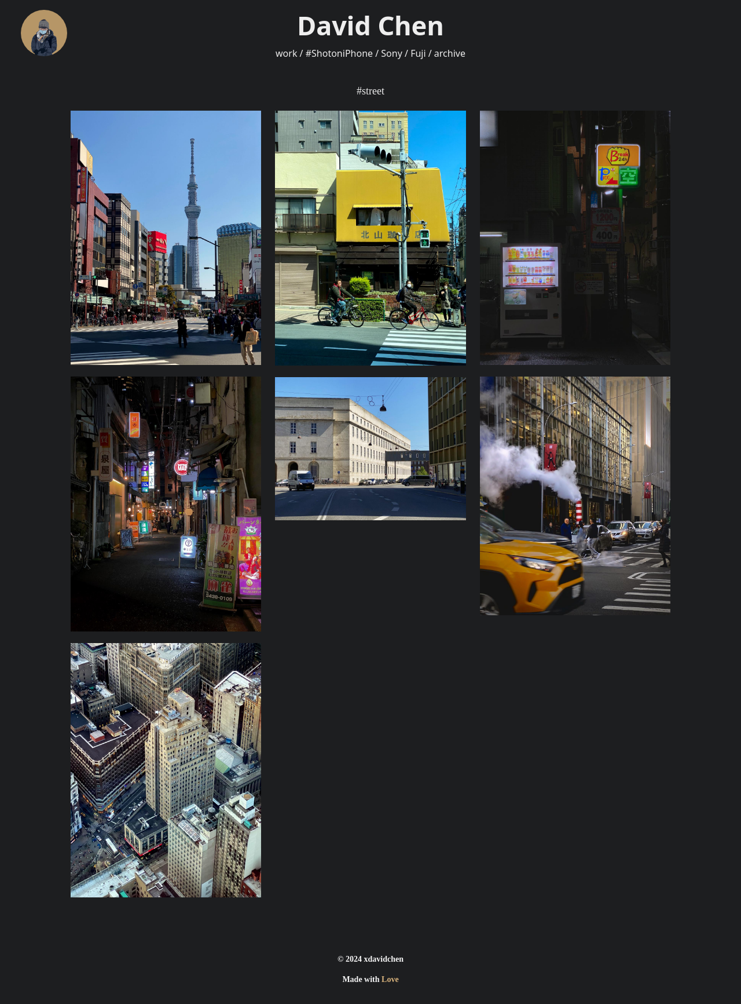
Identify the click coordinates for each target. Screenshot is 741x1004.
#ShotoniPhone (339, 53)
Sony (391, 53)
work (286, 53)
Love (390, 979)
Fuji (417, 53)
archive (449, 53)
